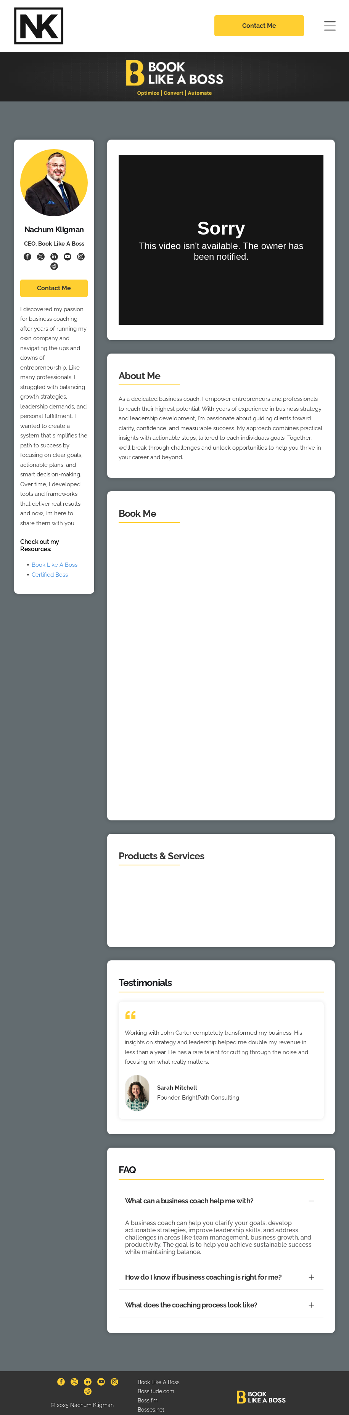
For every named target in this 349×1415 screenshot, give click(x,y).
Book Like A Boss (54, 564)
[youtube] (67, 257)
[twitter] (41, 257)
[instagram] (81, 257)
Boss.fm (148, 1391)
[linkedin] (54, 257)
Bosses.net (151, 1400)
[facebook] (27, 257)
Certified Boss (50, 574)
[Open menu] (330, 26)
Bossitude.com (156, 1381)
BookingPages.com (161, 1408)
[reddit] (54, 267)
